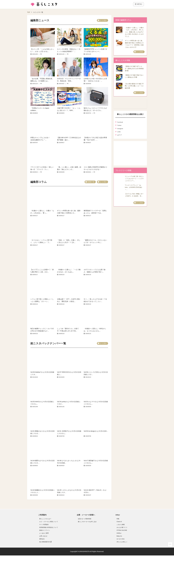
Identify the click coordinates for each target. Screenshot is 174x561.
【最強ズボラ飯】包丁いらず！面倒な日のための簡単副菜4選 (134, 68)
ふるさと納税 (121, 524)
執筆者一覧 (90, 182)
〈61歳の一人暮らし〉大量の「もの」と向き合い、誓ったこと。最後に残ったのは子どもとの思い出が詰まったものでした (134, 32)
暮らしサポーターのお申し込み (87, 521)
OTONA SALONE (122, 530)
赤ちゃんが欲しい (122, 542)
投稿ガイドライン (44, 530)
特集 (118, 519)
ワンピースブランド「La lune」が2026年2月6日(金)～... (133, 187)
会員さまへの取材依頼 (84, 519)
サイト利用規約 (44, 524)
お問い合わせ (43, 536)
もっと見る (103, 20)
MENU (138, 4)
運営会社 (42, 539)
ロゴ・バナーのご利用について (48, 521)
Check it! (119, 521)
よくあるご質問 (44, 533)
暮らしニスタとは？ (45, 519)
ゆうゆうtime (121, 539)
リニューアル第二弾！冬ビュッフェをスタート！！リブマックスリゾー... (134, 179)
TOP (28, 12)
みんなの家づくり (122, 527)
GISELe (119, 533)
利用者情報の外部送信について (48, 527)
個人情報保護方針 (45, 542)
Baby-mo (119, 536)
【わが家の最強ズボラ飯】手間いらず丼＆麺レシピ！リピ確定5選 (134, 86)
